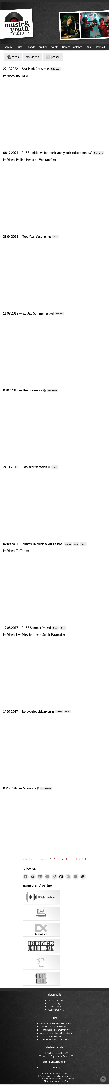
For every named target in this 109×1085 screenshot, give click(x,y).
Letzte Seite (80, 859)
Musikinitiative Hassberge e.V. (56, 1026)
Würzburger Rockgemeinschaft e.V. (56, 1033)
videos (32, 57)
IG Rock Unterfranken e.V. (56, 1053)
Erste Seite (28, 859)
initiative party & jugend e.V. (56, 1039)
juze (20, 47)
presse (53, 57)
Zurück (42, 859)
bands (31, 47)
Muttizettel (56, 1006)
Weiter (66, 859)
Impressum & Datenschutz (54, 1073)
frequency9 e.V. (56, 1036)
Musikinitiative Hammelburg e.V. (56, 1023)
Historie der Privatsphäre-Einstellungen (56, 1078)
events (54, 47)
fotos (13, 57)
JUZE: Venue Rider (56, 1010)
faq (89, 47)
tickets (66, 47)
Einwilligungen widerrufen (56, 1081)
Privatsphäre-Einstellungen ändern (56, 1076)
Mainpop (56, 1067)
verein (8, 47)
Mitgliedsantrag (56, 1000)
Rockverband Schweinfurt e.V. (56, 1030)
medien (43, 47)
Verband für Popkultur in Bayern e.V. (56, 1056)
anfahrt (77, 47)
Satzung (56, 1003)
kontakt (100, 47)
